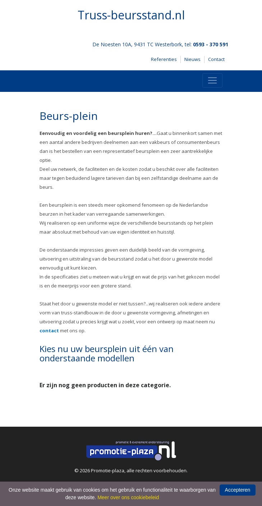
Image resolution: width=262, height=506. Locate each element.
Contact (216, 59)
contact (49, 330)
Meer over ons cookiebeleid (128, 497)
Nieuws (192, 59)
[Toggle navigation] (212, 80)
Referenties (164, 59)
